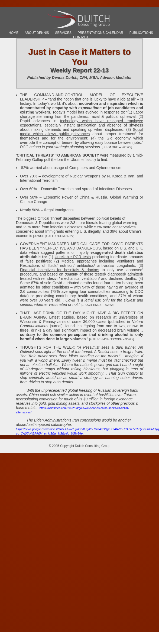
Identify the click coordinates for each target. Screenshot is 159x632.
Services (63, 33)
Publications (141, 33)
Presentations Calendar (100, 33)
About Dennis (37, 33)
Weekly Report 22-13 (79, 70)
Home (13, 33)
